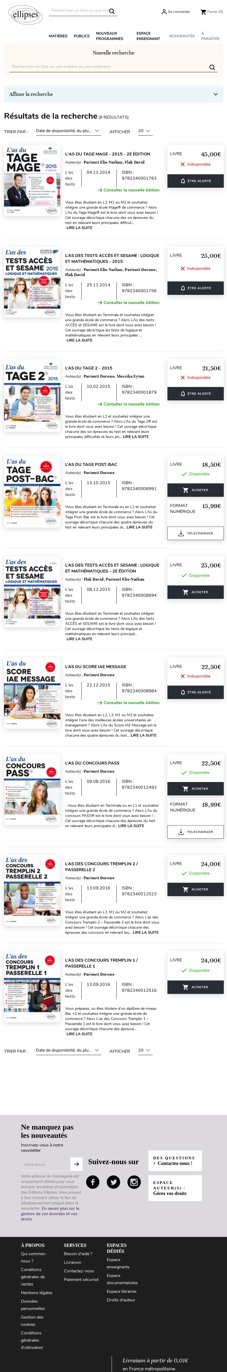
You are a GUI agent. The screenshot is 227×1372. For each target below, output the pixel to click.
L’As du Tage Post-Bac (94, 465)
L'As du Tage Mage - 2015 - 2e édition (110, 154)
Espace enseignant (148, 36)
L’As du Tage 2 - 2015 (92, 368)
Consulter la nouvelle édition (132, 190)
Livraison (72, 1262)
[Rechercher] (83, 10)
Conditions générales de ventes (33, 1277)
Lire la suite (83, 227)
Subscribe (76, 1164)
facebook (93, 1182)
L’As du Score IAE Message (98, 667)
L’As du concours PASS (95, 763)
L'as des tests (73, 178)
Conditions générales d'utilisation (32, 1340)
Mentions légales (37, 1293)
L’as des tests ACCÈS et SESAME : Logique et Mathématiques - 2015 (115, 259)
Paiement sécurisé (81, 1280)
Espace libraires (122, 1291)
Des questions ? (172, 1161)
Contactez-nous (79, 1271)
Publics (82, 36)
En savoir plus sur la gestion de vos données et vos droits (50, 1214)
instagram (134, 1182)
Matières (58, 36)
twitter (113, 1182)
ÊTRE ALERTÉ (199, 181)
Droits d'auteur (121, 1300)
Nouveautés (182, 36)
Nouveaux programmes (109, 36)
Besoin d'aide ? (78, 1254)
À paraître (210, 36)
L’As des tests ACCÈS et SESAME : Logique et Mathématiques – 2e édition (115, 568)
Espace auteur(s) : (170, 1191)
